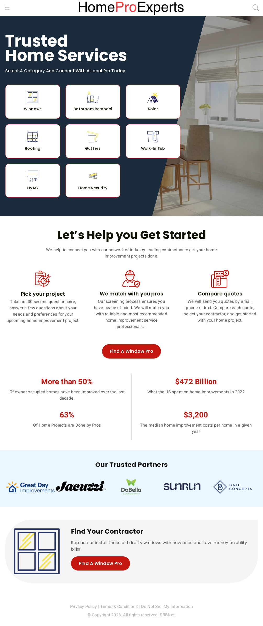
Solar (153, 108)
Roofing (32, 148)
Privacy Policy (83, 607)
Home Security (92, 188)
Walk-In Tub (153, 148)
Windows (33, 108)
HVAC (32, 188)
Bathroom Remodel (93, 108)
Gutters (92, 148)
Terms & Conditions (119, 607)
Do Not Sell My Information (167, 607)
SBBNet (167, 615)
